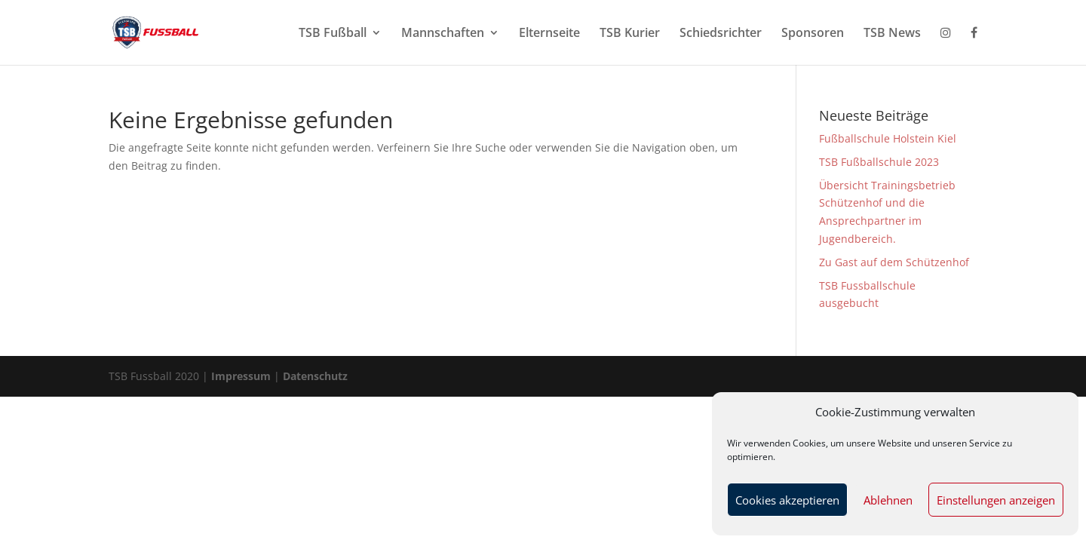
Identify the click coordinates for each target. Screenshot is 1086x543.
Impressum (242, 376)
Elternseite (549, 34)
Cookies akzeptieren (787, 500)
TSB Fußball (333, 34)
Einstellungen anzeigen (996, 500)
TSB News (892, 34)
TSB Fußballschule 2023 (879, 162)
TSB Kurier (630, 34)
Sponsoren (812, 34)
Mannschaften (442, 34)
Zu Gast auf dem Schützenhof (894, 262)
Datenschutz (315, 376)
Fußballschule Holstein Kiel (887, 138)
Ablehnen (888, 500)
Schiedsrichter (721, 34)
